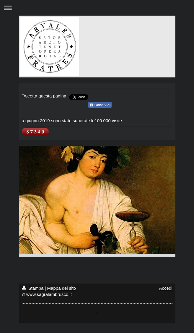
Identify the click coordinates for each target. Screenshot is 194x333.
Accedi (165, 288)
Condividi (99, 105)
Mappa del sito (61, 288)
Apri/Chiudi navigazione (97, 7)
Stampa (33, 288)
